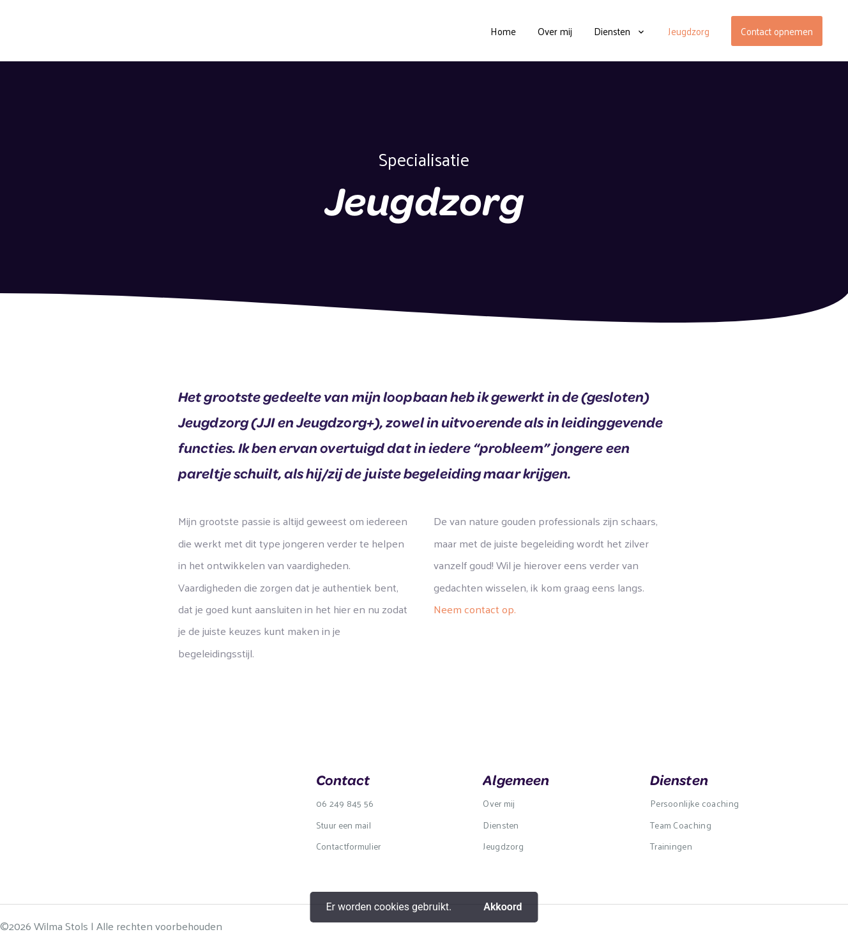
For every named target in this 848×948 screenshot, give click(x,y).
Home (503, 31)
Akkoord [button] (502, 907)
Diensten (612, 31)
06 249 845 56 (345, 803)
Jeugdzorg (688, 31)
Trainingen (671, 846)
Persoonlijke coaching (694, 803)
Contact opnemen (777, 31)
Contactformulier (348, 846)
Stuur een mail (343, 825)
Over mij (555, 31)
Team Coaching (680, 825)
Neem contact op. (475, 608)
